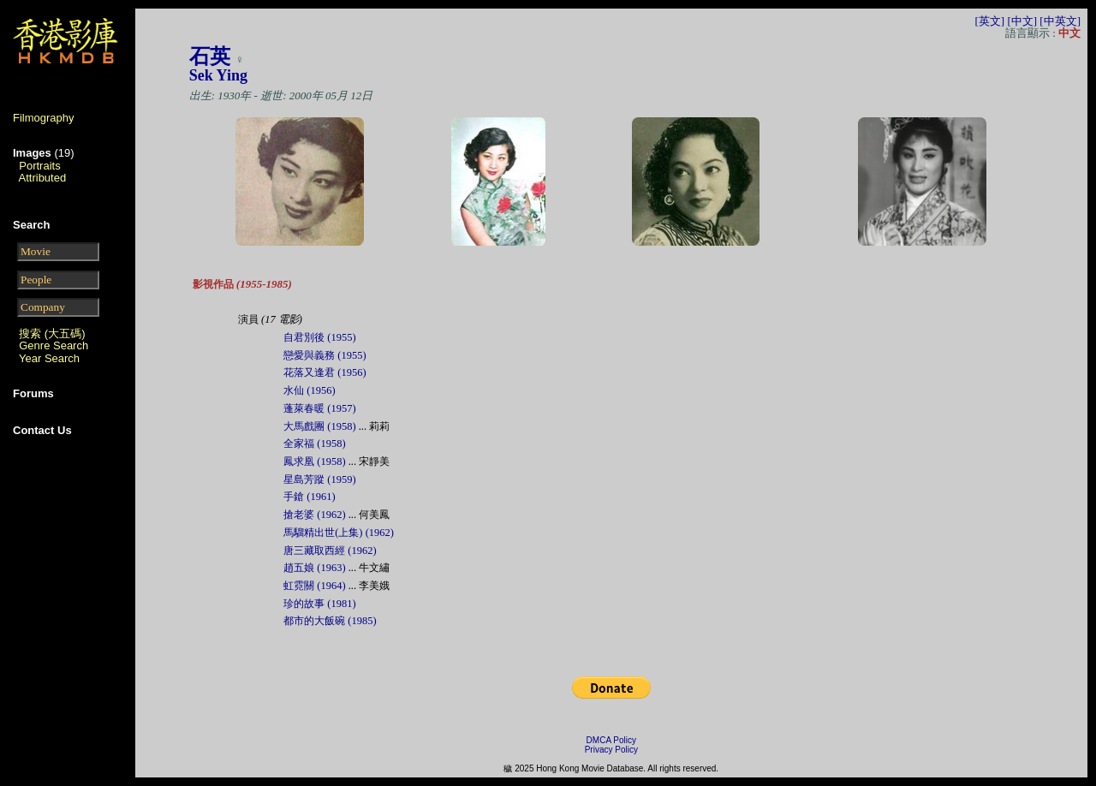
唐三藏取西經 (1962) (329, 551)
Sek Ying (218, 75)
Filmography (43, 117)
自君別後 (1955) (319, 337)
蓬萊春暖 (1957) (319, 408)
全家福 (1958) (314, 444)
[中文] (1022, 21)
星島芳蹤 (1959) (319, 479)
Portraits (39, 165)
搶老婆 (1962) (314, 515)
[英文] (989, 21)
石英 (209, 56)
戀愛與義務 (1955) (324, 355)
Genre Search (53, 345)
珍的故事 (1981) (319, 604)
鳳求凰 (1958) (314, 461)
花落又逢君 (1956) (324, 372)
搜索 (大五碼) (52, 333)
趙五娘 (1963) (314, 568)
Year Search (49, 358)
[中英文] (1060, 21)
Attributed (43, 177)
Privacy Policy (611, 749)
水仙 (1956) (309, 390)
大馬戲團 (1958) (319, 426)
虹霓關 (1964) (314, 586)
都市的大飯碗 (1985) (329, 621)
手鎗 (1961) (309, 497)
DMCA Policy (611, 740)
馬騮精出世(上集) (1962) (338, 533)
